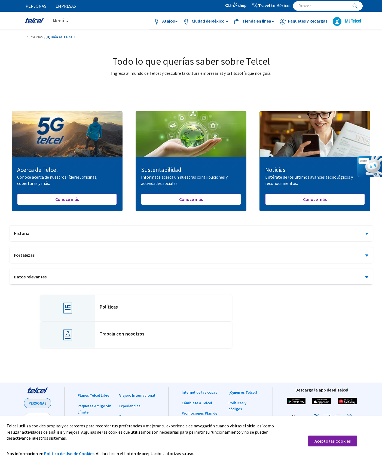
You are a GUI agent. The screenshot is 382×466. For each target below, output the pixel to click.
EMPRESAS (37, 391)
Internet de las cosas (199, 365)
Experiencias (129, 379)
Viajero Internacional (137, 368)
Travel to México (271, 5)
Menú (58, 20)
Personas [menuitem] (36, 6)
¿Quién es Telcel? (242, 365)
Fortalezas (24, 255)
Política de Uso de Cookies (69, 453)
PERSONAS (38, 376)
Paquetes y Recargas (95, 395)
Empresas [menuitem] (66, 6)
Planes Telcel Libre (93, 368)
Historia (21, 233)
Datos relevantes (30, 276)
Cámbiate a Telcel (197, 376)
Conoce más (67, 199)
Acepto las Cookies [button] (332, 441)
